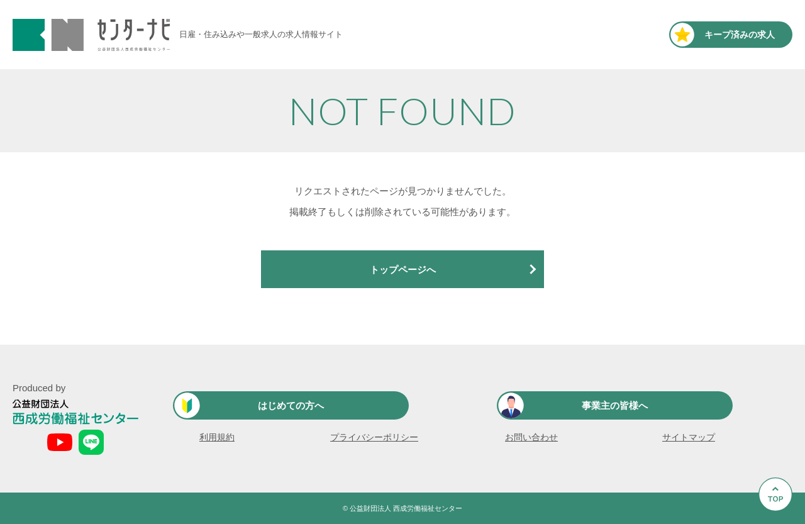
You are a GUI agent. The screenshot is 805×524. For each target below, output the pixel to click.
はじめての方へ (291, 405)
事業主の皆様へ (615, 405)
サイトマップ (688, 437)
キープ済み (739, 35)
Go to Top (778, 523)
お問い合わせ (531, 437)
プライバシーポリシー (374, 437)
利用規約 (217, 437)
